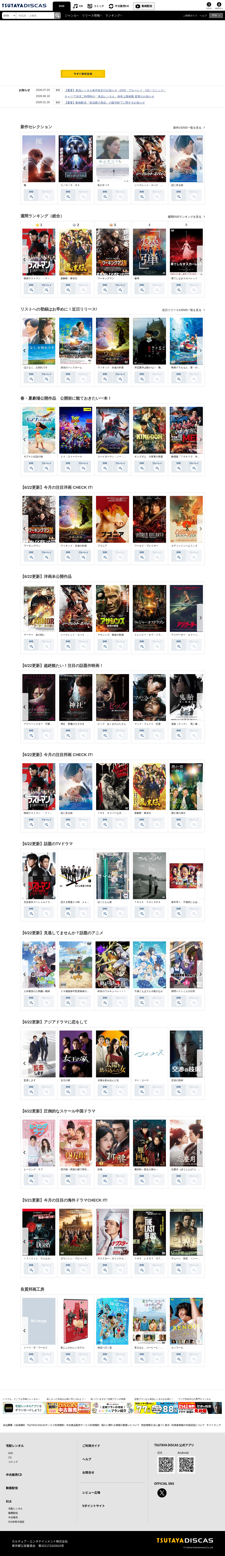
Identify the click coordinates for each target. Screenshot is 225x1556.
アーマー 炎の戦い (34, 634)
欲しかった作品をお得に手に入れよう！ (66, 1399)
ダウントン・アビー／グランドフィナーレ (83, 1258)
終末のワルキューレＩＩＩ (112, 991)
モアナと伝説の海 (33, 456)
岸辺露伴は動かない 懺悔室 (149, 367)
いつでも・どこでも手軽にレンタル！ (21, 1399)
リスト (209, 8)
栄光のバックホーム (71, 367)
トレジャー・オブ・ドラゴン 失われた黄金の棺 (160, 634)
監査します (30, 1080)
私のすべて (103, 185)
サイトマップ (214, 1425)
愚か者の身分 (178, 813)
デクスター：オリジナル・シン (114, 1258)
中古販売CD (122, 6)
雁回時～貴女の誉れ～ (146, 1169)
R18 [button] (214, 15)
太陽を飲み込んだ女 (108, 1080)
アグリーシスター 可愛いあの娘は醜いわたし (49, 724)
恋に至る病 (177, 185)
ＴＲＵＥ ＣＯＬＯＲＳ (147, 902)
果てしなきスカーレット (184, 278)
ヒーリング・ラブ (33, 1169)
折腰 (100, 1169)
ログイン (219, 8)
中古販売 (13, 1517)
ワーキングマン (106, 278)
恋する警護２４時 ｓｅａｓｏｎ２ (80, 902)
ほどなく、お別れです (36, 367)
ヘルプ (203, 15)
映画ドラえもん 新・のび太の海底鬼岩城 (193, 367)
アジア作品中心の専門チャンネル (194, 1399)
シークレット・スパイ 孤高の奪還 (153, 185)
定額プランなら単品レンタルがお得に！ (154, 1399)
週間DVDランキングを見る (185, 216)
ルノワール (177, 1347)
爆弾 (136, 278)
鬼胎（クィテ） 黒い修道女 (186, 724)
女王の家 (65, 1080)
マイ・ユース (141, 1080)
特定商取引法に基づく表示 (155, 1425)
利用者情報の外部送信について (188, 1425)
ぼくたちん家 (105, 902)
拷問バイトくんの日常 (183, 991)
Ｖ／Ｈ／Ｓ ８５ (70, 185)
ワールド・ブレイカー (146, 545)
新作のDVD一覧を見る (187, 127)
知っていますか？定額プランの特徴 (108, 1399)
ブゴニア (102, 545)
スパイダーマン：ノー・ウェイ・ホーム (119, 456)
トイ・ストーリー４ (71, 456)
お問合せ (88, 1472)
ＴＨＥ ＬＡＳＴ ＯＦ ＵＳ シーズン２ (158, 1258)
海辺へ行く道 (105, 1347)
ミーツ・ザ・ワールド (36, 1347)
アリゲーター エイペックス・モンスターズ (195, 634)
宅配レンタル (15, 1508)
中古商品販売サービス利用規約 (83, 1425)
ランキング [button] (112, 15)
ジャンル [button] (71, 15)
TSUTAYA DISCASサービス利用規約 (45, 1425)
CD (81, 6)
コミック (99, 6)
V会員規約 (19, 1425)
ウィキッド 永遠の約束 (111, 367)
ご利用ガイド (190, 15)
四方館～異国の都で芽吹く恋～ (77, 1169)
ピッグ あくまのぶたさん (112, 724)
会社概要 (7, 1425)
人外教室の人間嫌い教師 (37, 991)
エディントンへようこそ (184, 545)
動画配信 (147, 6)
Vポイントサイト (93, 1506)
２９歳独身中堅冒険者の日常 (76, 991)
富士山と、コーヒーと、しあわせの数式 (155, 1347)
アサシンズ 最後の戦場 (111, 634)
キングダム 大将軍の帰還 (148, 456)
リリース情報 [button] (91, 15)
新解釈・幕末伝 (69, 278)
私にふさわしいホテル (72, 1347)
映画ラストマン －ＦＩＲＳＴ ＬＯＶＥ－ (47, 278)
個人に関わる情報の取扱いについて (120, 1425)
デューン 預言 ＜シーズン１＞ (189, 1258)
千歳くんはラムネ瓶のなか (148, 991)
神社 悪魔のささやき (72, 724)
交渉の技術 (177, 1080)
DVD (61, 6)
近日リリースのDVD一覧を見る (182, 310)
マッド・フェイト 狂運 (147, 724)
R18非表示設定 (16, 1521)
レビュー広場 (91, 1492)
